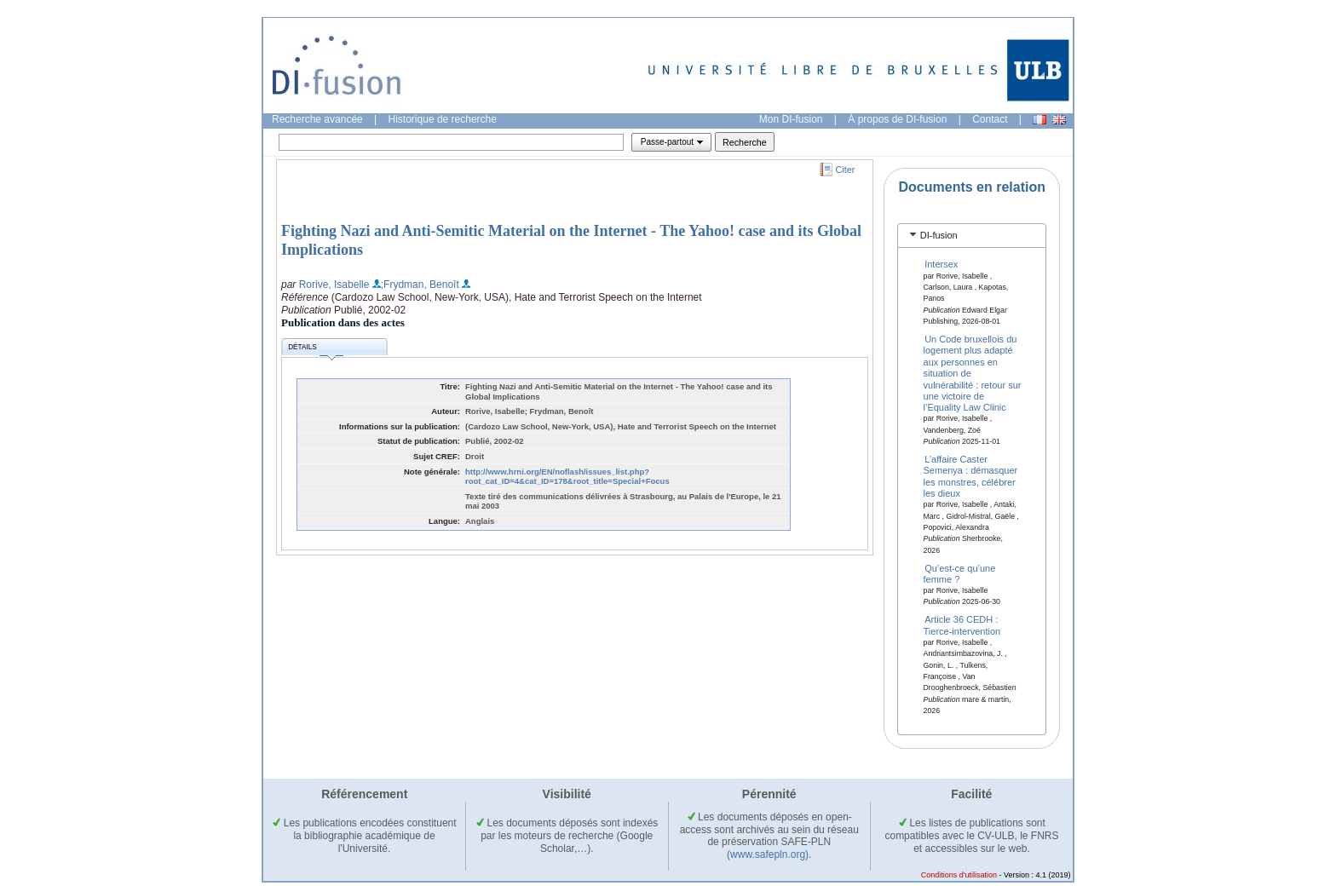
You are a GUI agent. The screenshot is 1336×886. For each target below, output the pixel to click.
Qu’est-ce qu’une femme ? (960, 573)
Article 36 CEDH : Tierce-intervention (962, 625)
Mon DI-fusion (791, 119)
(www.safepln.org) (768, 854)
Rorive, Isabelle (334, 285)
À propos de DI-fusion (897, 119)
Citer (845, 169)
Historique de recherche (443, 119)
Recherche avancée (317, 119)
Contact (989, 119)
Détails (315, 349)
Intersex (941, 264)
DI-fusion (939, 235)
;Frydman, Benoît (420, 285)
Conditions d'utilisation (959, 875)
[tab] (971, 235)
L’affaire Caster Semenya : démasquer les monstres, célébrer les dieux (971, 476)
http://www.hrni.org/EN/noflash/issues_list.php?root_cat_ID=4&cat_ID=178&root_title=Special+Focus (567, 476)
